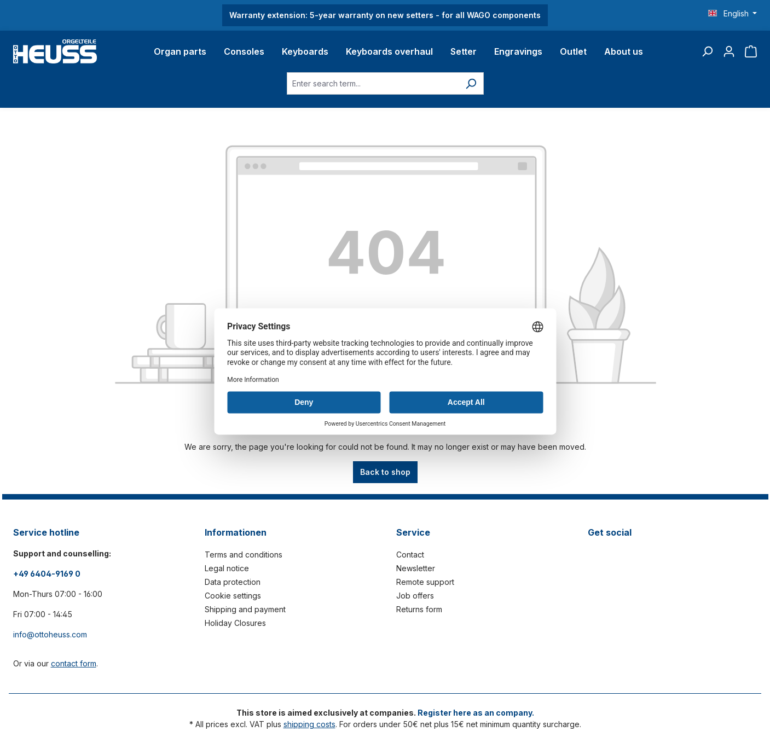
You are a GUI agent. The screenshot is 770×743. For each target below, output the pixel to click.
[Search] (707, 51)
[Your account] (729, 51)
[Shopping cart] (750, 51)
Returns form (419, 609)
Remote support (425, 582)
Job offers (415, 595)
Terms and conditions (243, 554)
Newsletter (415, 568)
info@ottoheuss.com (50, 634)
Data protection (232, 582)
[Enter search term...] (373, 83)
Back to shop (385, 472)
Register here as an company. (476, 712)
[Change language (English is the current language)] (732, 13)
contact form (73, 663)
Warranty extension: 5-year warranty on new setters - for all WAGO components (385, 15)
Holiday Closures (235, 623)
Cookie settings (233, 595)
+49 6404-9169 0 (46, 573)
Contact (410, 554)
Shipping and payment (245, 609)
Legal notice (227, 568)
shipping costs (309, 724)
